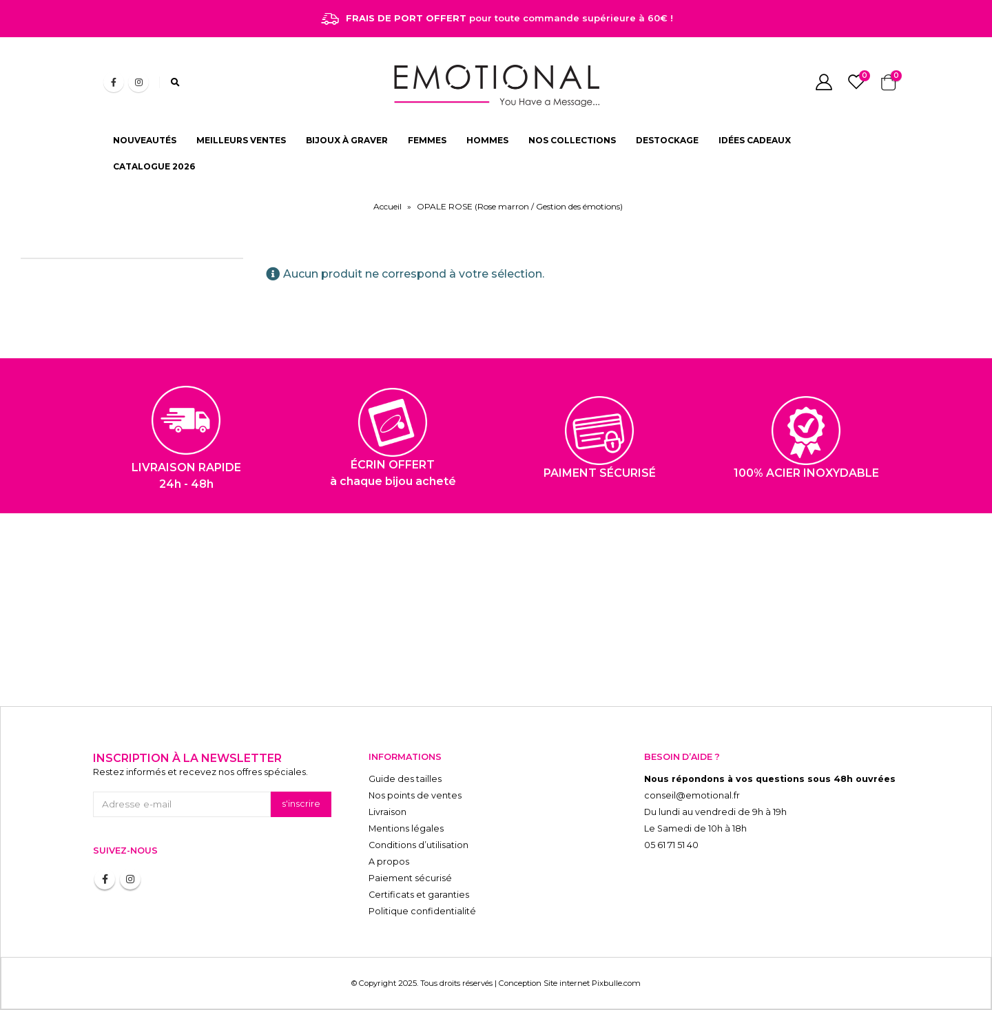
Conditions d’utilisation (418, 845)
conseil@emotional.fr (692, 795)
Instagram (130, 879)
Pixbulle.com (616, 983)
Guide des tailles (405, 779)
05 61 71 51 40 (671, 845)
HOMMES (487, 140)
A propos (389, 861)
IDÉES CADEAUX (755, 140)
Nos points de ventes (415, 795)
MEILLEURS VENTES (241, 140)
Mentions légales (406, 828)
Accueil (387, 206)
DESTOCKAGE (667, 140)
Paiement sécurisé (410, 878)
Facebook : (104, 879)
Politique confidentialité (422, 911)
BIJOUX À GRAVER (347, 140)
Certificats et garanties (419, 894)
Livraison (387, 812)
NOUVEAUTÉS (144, 140)
